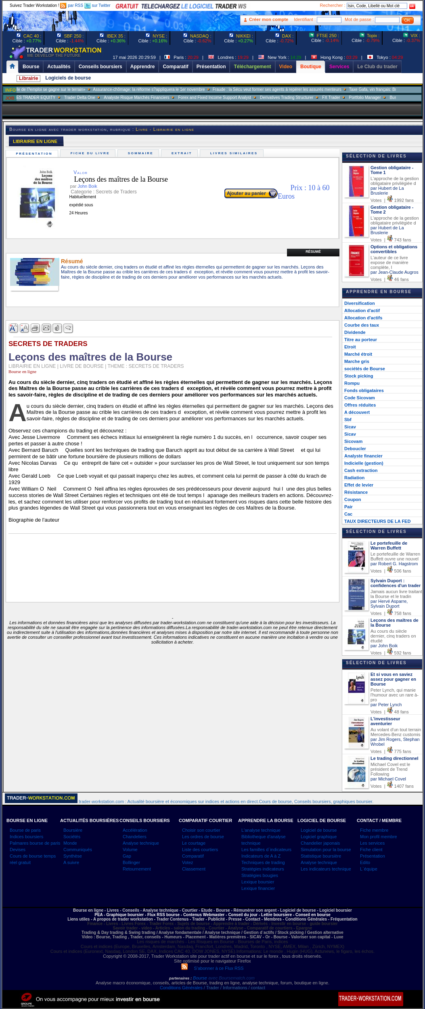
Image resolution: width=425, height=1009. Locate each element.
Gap (127, 856)
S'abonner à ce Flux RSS (212, 968)
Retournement (137, 868)
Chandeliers (135, 836)
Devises (17, 849)
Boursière (72, 830)
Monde (70, 843)
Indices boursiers (26, 836)
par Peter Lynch (386, 704)
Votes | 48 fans (390, 711)
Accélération (135, 830)
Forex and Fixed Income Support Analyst (227, 97)
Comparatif (193, 856)
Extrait (183, 153)
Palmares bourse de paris (35, 843)
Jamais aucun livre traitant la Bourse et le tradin (396, 594)
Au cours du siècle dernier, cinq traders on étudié (393, 636)
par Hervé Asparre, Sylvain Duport (389, 603)
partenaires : (180, 978)
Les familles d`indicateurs (266, 849)
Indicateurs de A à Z (261, 856)
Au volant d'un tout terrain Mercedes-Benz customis (396, 732)
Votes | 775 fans (391, 751)
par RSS (71, 5)
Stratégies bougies (259, 875)
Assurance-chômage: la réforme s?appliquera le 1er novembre (161, 89)
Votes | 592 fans (391, 652)
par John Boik (384, 645)
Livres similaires (235, 153)
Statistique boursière (321, 856)
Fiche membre (374, 830)
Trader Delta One (91, 97)
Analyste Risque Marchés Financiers (149, 97)
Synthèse (72, 856)
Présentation (35, 153)
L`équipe (368, 868)
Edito (365, 862)
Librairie (28, 78)
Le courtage (193, 843)
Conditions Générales (181, 987)
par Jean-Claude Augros (395, 272)
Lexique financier (258, 888)
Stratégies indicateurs (262, 868)
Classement (193, 868)
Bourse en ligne (22, 371)
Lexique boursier (257, 881)
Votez (187, 862)
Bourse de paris (25, 830)
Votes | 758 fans (391, 613)
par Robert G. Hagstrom (394, 563)
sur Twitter (97, 5)
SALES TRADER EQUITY (44, 97)
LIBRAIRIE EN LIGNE (35, 141)
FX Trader (343, 97)
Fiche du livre (91, 153)
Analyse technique (141, 843)
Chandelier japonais (320, 843)
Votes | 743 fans (391, 239)
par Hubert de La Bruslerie (387, 190)
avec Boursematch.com (231, 977)
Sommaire (141, 153)
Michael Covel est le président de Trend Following (390, 769)
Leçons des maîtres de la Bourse (114, 179)
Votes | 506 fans (391, 570)
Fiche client (371, 849)
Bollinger (131, 862)
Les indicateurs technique (326, 868)
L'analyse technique (261, 830)
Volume (130, 849)
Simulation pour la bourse (326, 849)
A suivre (71, 862)
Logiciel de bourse (319, 830)
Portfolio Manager (377, 97)
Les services (372, 843)
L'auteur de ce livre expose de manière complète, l (389, 262)
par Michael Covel (388, 778)
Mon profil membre (378, 836)
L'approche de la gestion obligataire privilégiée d (395, 181)
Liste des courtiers (200, 849)
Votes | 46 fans (390, 279)
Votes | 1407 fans (392, 786)
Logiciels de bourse (68, 78)
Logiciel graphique (319, 836)
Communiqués (77, 849)
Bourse (200, 977)
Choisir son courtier (201, 830)
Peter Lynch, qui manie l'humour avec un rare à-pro (395, 695)
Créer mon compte (268, 19)
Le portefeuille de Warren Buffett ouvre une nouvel (395, 556)
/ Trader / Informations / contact (234, 987)
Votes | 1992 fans (392, 200)
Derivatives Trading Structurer (299, 97)
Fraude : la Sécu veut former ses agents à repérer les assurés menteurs (289, 89)
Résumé (313, 252)
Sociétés (71, 836)
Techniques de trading (263, 862)
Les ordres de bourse (203, 836)
